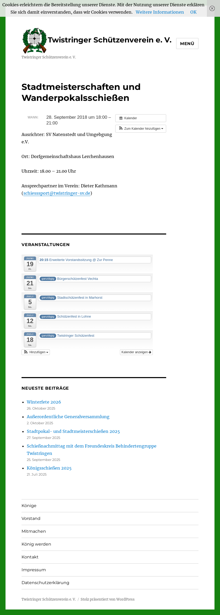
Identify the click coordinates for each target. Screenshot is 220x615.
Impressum (34, 569)
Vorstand (31, 518)
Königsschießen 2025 (49, 468)
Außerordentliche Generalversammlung (68, 416)
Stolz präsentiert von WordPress (108, 599)
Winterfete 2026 (44, 402)
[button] (141, 128)
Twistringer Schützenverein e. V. (96, 39)
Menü (187, 43)
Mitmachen (34, 531)
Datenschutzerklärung (45, 582)
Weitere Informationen (160, 12)
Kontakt (30, 556)
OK (193, 12)
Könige (29, 505)
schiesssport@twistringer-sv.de (56, 193)
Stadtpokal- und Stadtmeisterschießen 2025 (73, 431)
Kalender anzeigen (136, 352)
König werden (36, 544)
